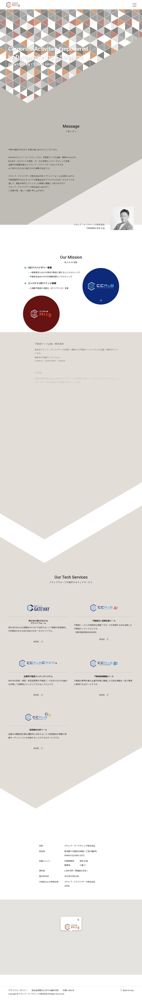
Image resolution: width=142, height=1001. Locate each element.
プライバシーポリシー (18, 990)
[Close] (78, 919)
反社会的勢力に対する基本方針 (45, 990)
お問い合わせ (68, 990)
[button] (71, 934)
